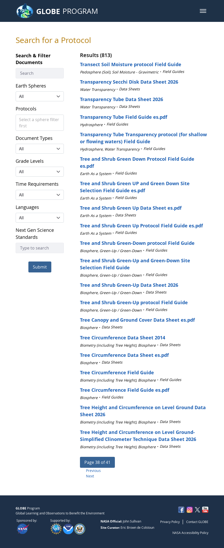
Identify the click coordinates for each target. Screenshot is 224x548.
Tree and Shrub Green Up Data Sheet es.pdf (131, 208)
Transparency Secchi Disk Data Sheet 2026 (129, 82)
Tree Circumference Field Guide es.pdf (124, 390)
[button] (203, 11)
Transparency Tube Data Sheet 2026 (121, 99)
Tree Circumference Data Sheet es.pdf (124, 355)
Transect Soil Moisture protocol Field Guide (130, 64)
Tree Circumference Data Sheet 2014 (122, 337)
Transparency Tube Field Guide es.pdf (123, 117)
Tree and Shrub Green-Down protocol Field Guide (137, 243)
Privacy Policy (170, 522)
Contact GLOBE (197, 522)
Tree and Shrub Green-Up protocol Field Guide (134, 302)
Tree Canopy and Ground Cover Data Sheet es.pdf (137, 320)
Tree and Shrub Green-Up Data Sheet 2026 (129, 285)
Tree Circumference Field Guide (117, 372)
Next (90, 476)
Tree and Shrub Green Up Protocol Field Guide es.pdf (141, 225)
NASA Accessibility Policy (190, 533)
